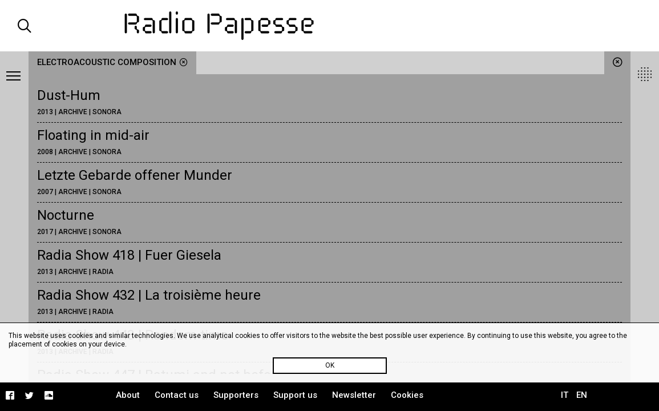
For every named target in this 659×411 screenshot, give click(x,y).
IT (564, 395)
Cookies (407, 395)
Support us (295, 395)
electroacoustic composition (112, 62)
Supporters (235, 395)
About (128, 395)
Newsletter (354, 395)
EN (581, 395)
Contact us (177, 395)
